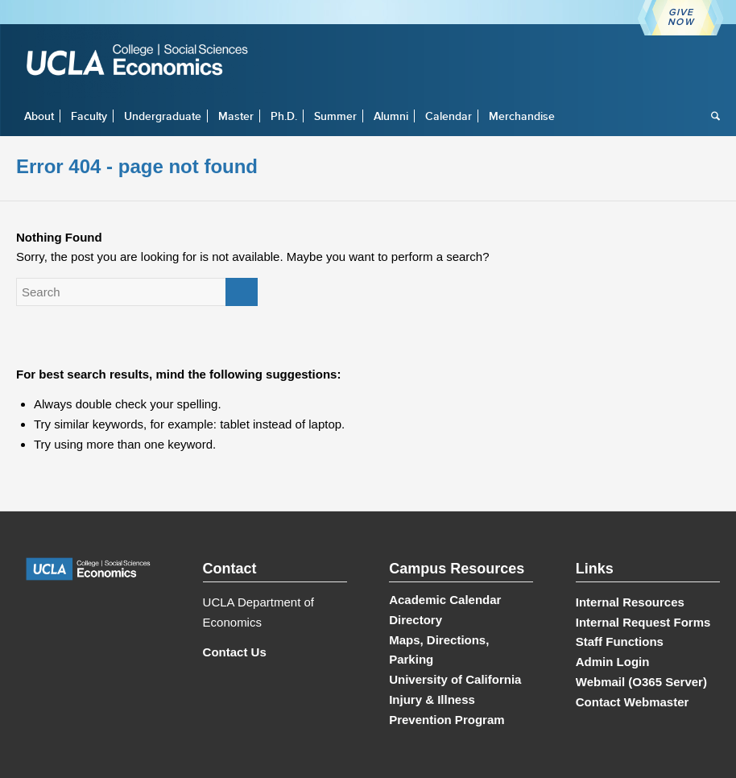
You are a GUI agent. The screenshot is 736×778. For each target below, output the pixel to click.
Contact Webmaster (632, 702)
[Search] (711, 116)
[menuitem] (39, 116)
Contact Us (235, 652)
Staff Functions (620, 641)
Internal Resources (630, 602)
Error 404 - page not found (137, 166)
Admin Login (613, 661)
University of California (455, 679)
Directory (415, 620)
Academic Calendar (445, 599)
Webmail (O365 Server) (641, 682)
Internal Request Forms (643, 622)
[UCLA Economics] (145, 61)
